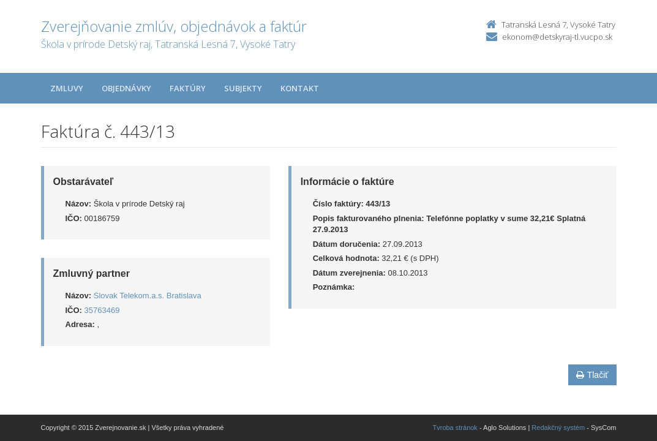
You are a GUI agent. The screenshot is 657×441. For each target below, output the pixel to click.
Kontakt (299, 88)
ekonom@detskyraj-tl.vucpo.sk (557, 36)
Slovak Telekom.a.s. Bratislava (147, 295)
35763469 (102, 310)
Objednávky (126, 88)
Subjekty (243, 88)
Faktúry (188, 88)
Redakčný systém (558, 427)
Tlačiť (592, 375)
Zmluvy (66, 88)
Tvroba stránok (455, 427)
